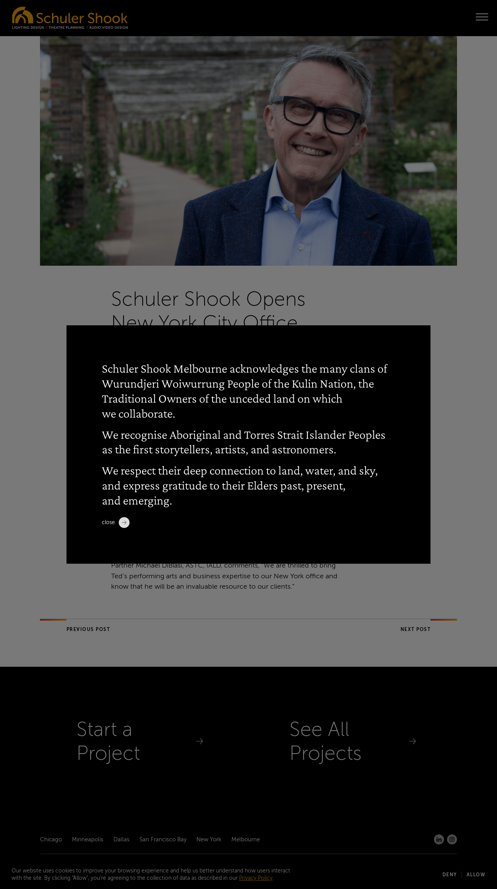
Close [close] (116, 522)
